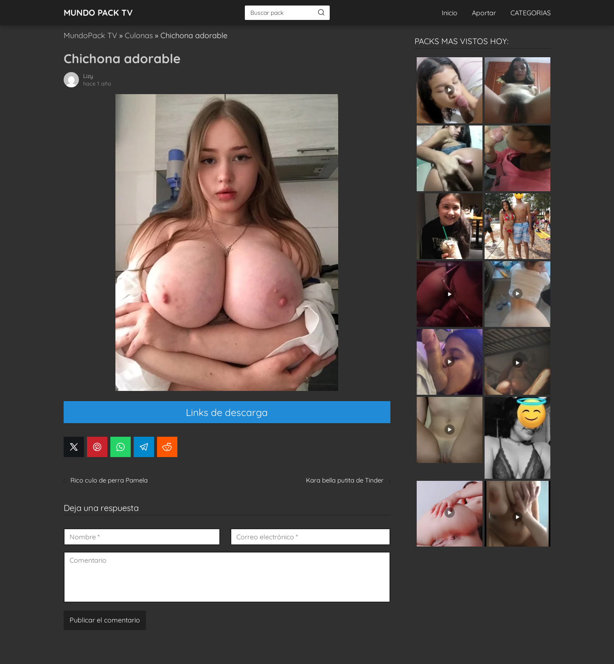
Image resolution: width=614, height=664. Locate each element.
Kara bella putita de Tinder (345, 480)
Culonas (139, 35)
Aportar (484, 12)
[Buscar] (321, 12)
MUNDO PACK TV (98, 12)
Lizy (88, 76)
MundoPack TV (90, 35)
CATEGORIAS (530, 12)
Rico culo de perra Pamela (109, 480)
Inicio (449, 12)
